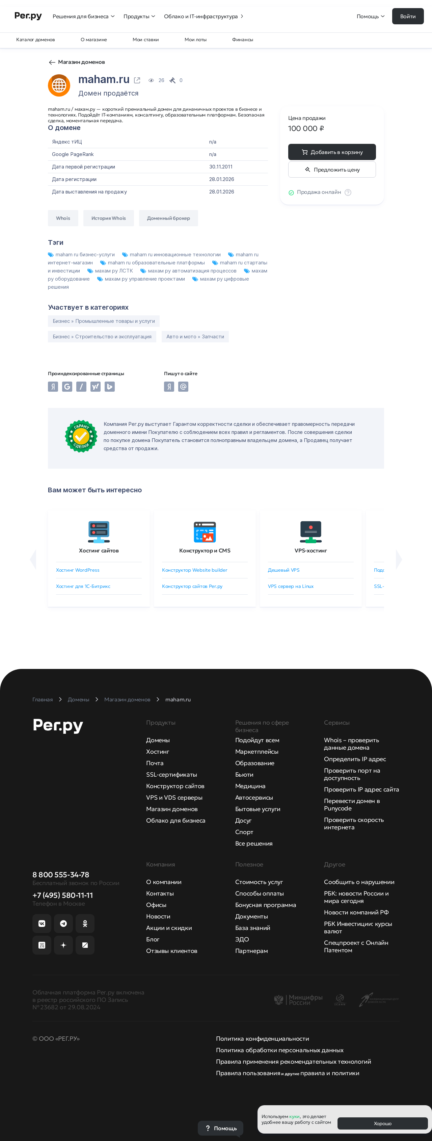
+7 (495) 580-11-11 (62, 895)
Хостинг (157, 751)
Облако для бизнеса (176, 820)
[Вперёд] (399, 559)
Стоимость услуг (259, 882)
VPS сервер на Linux (291, 586)
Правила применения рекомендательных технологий (293, 1061)
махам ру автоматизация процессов (189, 270)
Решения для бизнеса (84, 16)
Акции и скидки (169, 928)
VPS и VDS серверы (174, 797)
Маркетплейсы (256, 751)
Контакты (159, 893)
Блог (153, 939)
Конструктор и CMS (205, 550)
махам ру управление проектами (141, 279)
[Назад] (33, 559)
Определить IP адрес (355, 759)
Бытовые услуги (257, 809)
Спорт (244, 832)
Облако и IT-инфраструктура (204, 16)
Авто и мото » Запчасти (195, 336)
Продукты (140, 16)
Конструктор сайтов (175, 786)
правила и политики (329, 1073)
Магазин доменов (81, 61)
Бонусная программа (265, 905)
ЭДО (242, 939)
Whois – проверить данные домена (351, 743)
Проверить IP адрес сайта (361, 789)
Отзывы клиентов (171, 951)
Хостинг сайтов (99, 550)
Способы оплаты (259, 893)
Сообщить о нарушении (359, 882)
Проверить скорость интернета (354, 823)
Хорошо (383, 1123)
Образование (254, 763)
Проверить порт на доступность (352, 774)
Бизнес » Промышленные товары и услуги (104, 321)
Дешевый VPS (284, 570)
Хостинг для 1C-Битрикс (83, 586)
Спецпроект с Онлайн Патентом (356, 946)
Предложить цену (337, 169)
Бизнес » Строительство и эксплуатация (102, 336)
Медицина (250, 786)
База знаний (252, 928)
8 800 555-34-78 (60, 874)
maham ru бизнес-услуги (82, 254)
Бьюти (244, 774)
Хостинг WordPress (77, 570)
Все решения (254, 843)
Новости (158, 916)
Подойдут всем (257, 740)
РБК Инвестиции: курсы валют (358, 927)
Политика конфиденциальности (262, 1038)
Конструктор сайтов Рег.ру (192, 586)
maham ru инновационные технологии (172, 254)
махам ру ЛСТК (110, 270)
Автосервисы (254, 797)
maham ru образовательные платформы (153, 262)
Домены (158, 740)
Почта (154, 763)
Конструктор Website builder (194, 570)
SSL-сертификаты (171, 774)
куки (294, 1116)
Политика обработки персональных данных (279, 1050)
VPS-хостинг (311, 550)
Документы (251, 916)
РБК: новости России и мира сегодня (356, 897)
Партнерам (251, 951)
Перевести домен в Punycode (352, 804)
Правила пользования (248, 1073)
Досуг (243, 820)
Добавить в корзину (336, 152)
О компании (163, 882)
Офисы (156, 905)
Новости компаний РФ (356, 912)
